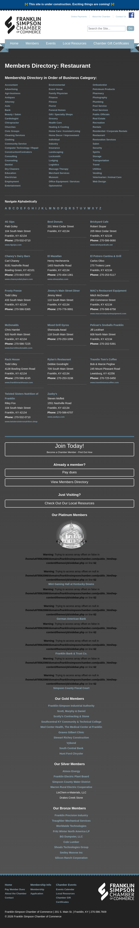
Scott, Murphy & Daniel (71, 711)
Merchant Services (59, 173)
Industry (53, 143)
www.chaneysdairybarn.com (19, 279)
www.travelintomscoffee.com (104, 382)
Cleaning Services (15, 135)
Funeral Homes (57, 110)
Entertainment (12, 185)
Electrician (11, 177)
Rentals (97, 127)
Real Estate (99, 118)
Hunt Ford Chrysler (71, 753)
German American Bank (71, 618)
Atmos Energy (71, 771)
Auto (7, 106)
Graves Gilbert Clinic (71, 732)
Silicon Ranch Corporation (71, 857)
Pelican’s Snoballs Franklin (107, 325)
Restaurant (99, 135)
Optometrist (55, 185)
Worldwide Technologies (71, 826)
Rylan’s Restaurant (59, 359)
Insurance (54, 148)
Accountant (11, 85)
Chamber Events (66, 884)
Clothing (9, 139)
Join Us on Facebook (131, 15)
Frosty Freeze (13, 290)
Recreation (99, 122)
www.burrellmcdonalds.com (18, 348)
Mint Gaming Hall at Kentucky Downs (71, 584)
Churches (10, 127)
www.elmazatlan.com (58, 279)
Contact (9, 897)
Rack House (12, 359)
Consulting (11, 156)
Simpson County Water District (71, 781)
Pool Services (100, 110)
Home (14, 43)
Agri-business (12, 93)
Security (97, 148)
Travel (96, 164)
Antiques (10, 97)
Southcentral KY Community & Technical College (71, 721)
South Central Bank (71, 748)
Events (51, 43)
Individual (54, 139)
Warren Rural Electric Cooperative (71, 787)
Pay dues (69, 472)
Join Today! (69, 448)
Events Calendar (65, 889)
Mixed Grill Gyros (58, 325)
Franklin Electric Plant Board (71, 776)
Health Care (55, 122)
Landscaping (56, 152)
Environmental (57, 85)
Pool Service (100, 106)
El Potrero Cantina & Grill (105, 256)
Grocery (53, 118)
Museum (53, 177)
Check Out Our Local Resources (69, 503)
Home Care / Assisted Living (64, 131)
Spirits (96, 152)
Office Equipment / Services (64, 181)
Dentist (9, 164)
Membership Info (41, 884)
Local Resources (74, 43)
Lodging (53, 160)
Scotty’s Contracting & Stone (71, 716)
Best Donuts (55, 221)
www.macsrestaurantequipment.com (108, 313)
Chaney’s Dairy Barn (17, 256)
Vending (97, 173)
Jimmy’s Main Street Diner (64, 290)
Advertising (11, 89)
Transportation (101, 160)
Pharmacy (98, 93)
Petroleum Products (104, 89)
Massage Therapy (58, 169)
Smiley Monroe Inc (71, 852)
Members (32, 43)
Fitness (53, 101)
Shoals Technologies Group (71, 847)
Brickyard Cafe (99, 221)
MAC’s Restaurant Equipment (108, 290)
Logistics (54, 164)
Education (10, 173)
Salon (96, 143)
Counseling (11, 160)
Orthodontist (100, 85)
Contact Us (121, 16)
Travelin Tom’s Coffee (103, 359)
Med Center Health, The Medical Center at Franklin (71, 727)
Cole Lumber (71, 842)
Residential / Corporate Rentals (110, 131)
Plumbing (98, 101)
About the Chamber (101, 16)
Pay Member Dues (15, 889)
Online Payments (79, 16)
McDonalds (12, 325)
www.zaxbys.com (56, 417)
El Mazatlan (55, 256)
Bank (8, 110)
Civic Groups (12, 131)
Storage (97, 156)
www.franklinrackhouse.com (19, 382)
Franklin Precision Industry (71, 815)
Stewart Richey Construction (71, 737)
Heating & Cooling (59, 127)
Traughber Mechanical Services (71, 820)
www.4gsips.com (13, 245)
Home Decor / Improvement (64, 135)
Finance (53, 97)
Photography (100, 97)
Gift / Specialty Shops (61, 114)
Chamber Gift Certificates (111, 43)
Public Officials (101, 114)
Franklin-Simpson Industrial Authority (71, 705)
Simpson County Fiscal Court (71, 688)
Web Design (99, 181)
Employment (12, 181)
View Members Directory (69, 482)
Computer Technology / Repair (22, 148)
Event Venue (56, 89)
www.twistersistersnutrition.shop (21, 421)
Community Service (16, 143)
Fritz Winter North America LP (71, 831)
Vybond (71, 743)
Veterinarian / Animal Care (107, 177)
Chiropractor (12, 122)
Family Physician (58, 93)
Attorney (9, 101)
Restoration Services (104, 139)
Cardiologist (11, 118)
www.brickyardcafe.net (101, 245)
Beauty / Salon (13, 114)
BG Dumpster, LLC (71, 836)
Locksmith (55, 156)
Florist (52, 106)
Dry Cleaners (12, 169)
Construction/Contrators (18, 152)
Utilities (97, 169)
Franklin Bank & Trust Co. (71, 653)
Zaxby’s (52, 393)
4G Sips (10, 221)
